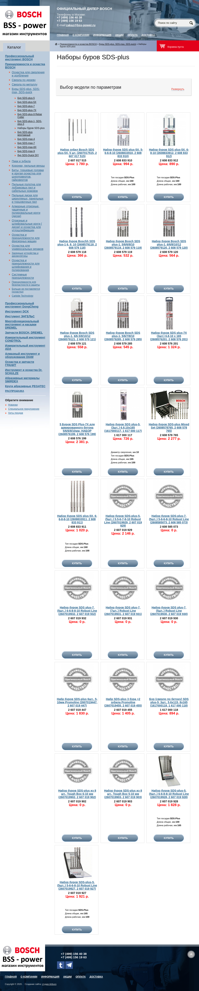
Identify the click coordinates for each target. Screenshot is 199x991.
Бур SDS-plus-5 (26, 98)
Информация (102, 35)
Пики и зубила (21, 161)
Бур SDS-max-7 (26, 143)
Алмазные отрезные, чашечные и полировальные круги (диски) (26, 211)
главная (63, 35)
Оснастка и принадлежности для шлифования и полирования (26, 265)
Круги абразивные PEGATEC (25, 386)
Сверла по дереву (24, 80)
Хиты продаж (15, 413)
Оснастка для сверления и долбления (28, 74)
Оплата (133, 35)
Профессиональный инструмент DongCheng (21, 305)
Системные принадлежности (23, 276)
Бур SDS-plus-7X (26, 110)
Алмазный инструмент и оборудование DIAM (22, 355)
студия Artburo (49, 984)
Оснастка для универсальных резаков (27, 247)
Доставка (148, 35)
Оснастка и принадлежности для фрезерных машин (26, 238)
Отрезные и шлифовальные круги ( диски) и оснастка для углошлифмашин (27, 225)
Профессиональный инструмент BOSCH (19, 57)
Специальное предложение (23, 408)
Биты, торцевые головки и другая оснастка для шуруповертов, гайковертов (28, 175)
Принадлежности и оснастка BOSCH (78, 44)
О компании (80, 35)
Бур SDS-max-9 (26, 151)
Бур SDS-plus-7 (26, 106)
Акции (119, 35)
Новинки (13, 404)
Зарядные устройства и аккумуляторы (25, 254)
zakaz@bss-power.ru (81, 25)
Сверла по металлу (24, 84)
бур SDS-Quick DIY (28, 155)
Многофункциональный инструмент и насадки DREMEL (22, 324)
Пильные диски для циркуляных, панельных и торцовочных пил (27, 198)
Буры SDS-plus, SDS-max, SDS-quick (26, 90)
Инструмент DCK (17, 311)
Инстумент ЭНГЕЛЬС (20, 316)
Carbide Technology (22, 295)
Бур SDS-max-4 (26, 139)
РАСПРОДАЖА (14, 390)
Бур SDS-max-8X (27, 147)
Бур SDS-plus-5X (26, 102)
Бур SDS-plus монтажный (24, 133)
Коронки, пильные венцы (28, 165)
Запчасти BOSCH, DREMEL (24, 332)
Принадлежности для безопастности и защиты (26, 283)
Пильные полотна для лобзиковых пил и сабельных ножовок (26, 187)
